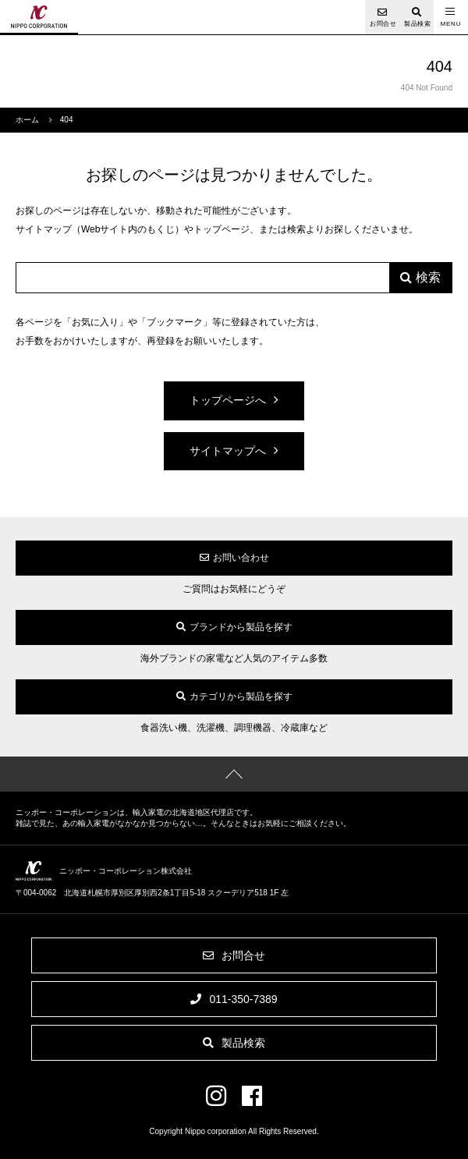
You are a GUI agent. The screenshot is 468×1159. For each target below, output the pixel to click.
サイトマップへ (228, 451)
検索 (428, 277)
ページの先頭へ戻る (234, 774)
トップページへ (228, 400)
